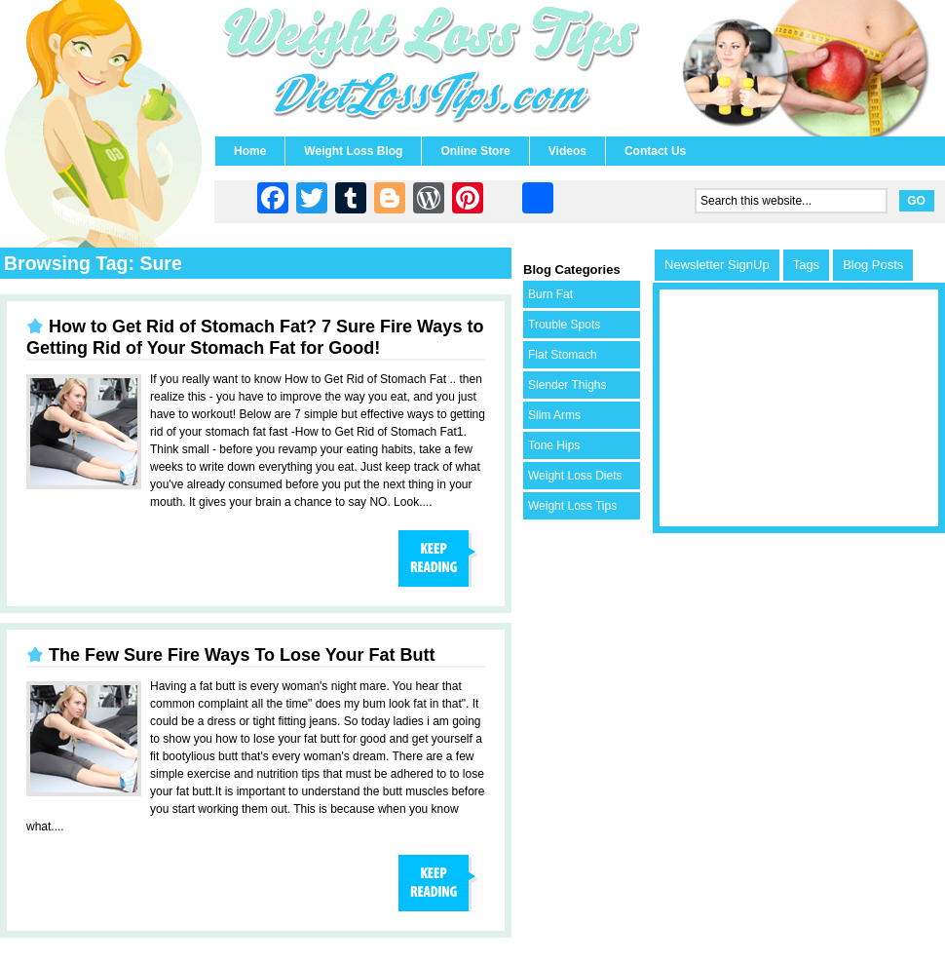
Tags (806, 264)
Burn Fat (550, 294)
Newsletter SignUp (717, 264)
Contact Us (655, 151)
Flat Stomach (562, 355)
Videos (567, 151)
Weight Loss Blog (353, 151)
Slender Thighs (567, 385)
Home (250, 151)
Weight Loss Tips (572, 506)
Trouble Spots (564, 324)
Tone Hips (554, 445)
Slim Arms (554, 415)
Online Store (475, 151)
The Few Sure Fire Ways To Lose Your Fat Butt (242, 655)
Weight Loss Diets (575, 475)
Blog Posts (873, 264)
